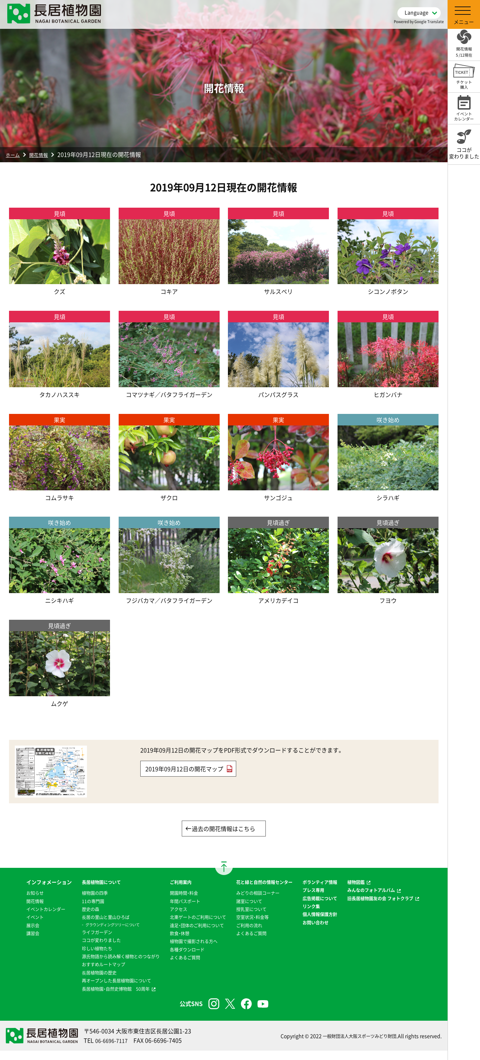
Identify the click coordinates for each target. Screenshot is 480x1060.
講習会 (12, 950)
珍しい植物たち (77, 949)
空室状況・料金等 (253, 926)
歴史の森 (70, 910)
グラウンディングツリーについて (95, 925)
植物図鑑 (368, 883)
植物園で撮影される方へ (187, 950)
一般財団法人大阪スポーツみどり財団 (353, 1044)
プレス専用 (321, 899)
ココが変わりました (82, 941)
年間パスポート (177, 902)
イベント (15, 934)
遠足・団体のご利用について (191, 934)
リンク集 (319, 923)
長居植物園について (82, 883)
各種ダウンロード (179, 958)
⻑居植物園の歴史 (80, 981)
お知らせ (15, 902)
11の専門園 (73, 902)
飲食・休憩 (170, 942)
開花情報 (44, 154)
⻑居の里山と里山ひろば (87, 918)
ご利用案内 (172, 883)
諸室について (249, 910)
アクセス (169, 910)
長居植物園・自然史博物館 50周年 (99, 997)
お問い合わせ (324, 947)
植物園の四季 (75, 893)
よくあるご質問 (177, 966)
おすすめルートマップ (85, 973)
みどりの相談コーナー (259, 902)
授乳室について (251, 918)
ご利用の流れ (249, 934)
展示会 (12, 942)
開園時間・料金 (175, 893)
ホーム (14, 154)
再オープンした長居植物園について (100, 989)
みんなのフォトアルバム (386, 891)
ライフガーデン (77, 933)
